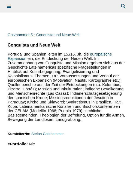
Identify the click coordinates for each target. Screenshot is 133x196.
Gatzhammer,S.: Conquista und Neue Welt (44, 35)
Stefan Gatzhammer (47, 134)
